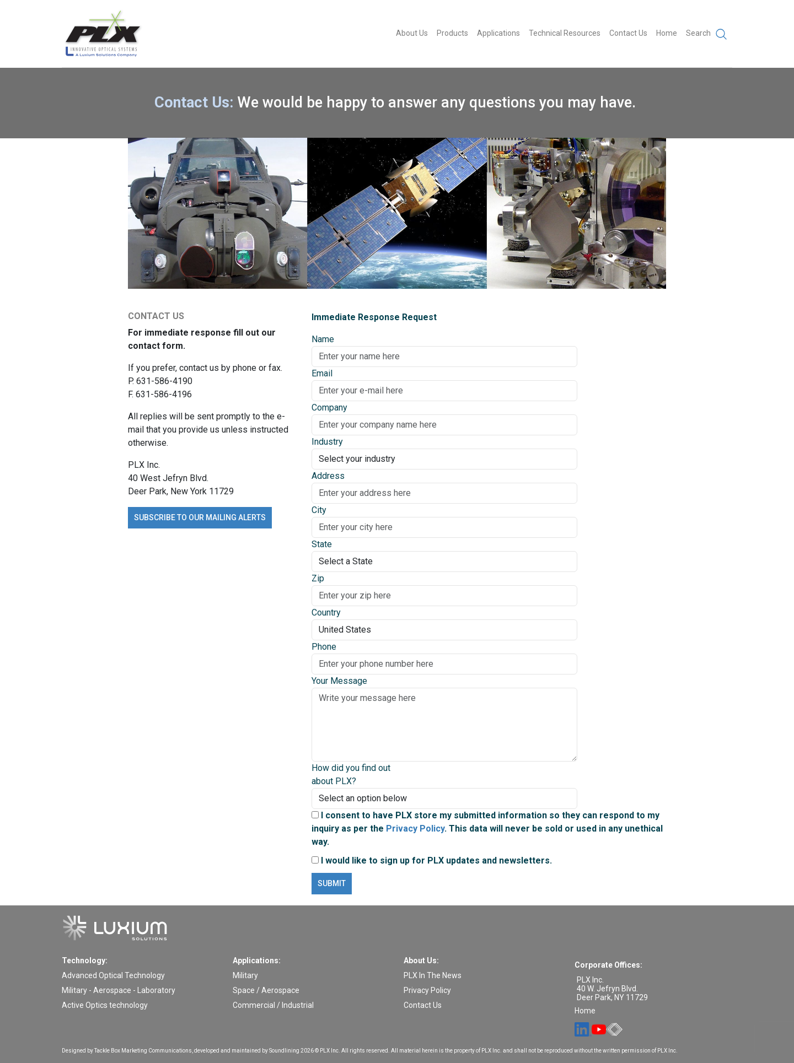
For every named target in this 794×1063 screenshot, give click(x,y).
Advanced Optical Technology (113, 975)
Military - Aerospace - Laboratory (118, 990)
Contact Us (628, 33)
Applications (498, 33)
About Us (412, 33)
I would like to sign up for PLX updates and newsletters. (432, 860)
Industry (327, 441)
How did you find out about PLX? (351, 774)
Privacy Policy (415, 828)
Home (666, 33)
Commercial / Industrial (273, 1005)
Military (245, 975)
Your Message (339, 681)
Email (322, 373)
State (322, 544)
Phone (324, 646)
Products (452, 33)
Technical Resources (564, 33)
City (319, 510)
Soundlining (284, 1051)
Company (329, 407)
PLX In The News (433, 975)
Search (707, 34)
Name (323, 339)
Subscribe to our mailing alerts (200, 517)
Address (328, 476)
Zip (318, 578)
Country (326, 612)
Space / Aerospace (266, 990)
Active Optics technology (105, 1005)
